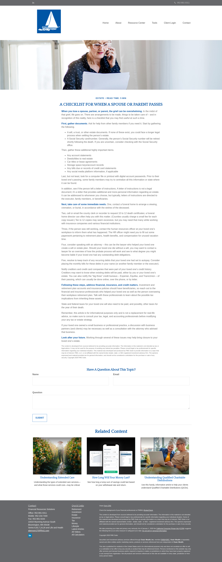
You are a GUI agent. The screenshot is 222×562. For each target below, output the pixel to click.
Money (75, 523)
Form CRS (107, 506)
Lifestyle (75, 526)
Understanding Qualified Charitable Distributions (165, 479)
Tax (73, 520)
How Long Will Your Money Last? (111, 477)
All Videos (76, 532)
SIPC (168, 539)
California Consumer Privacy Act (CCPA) (170, 528)
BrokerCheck (148, 510)
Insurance (76, 518)
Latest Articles (78, 529)
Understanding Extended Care (57, 477)
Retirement (76, 509)
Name (35, 374)
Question (37, 392)
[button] (116, 23)
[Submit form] (39, 418)
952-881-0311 (182, 3)
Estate (74, 515)
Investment (76, 512)
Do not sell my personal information (154, 531)
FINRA (163, 539)
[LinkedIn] (33, 2)
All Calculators (78, 535)
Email (116, 374)
